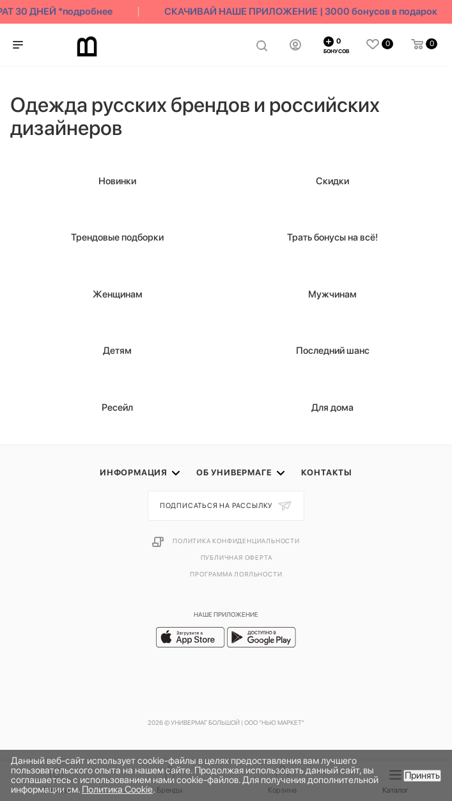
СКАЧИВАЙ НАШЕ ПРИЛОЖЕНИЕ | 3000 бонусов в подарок (307, 11)
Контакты (326, 472)
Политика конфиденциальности (236, 540)
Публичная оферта (236, 557)
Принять (422, 775)
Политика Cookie (117, 789)
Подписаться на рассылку (217, 506)
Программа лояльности (236, 574)
